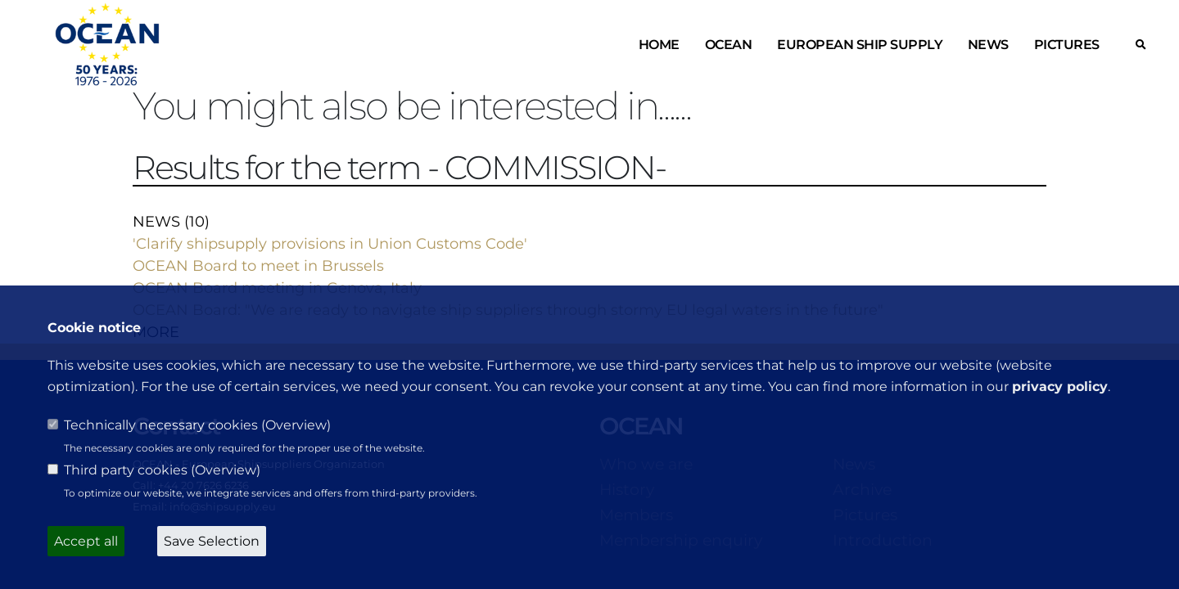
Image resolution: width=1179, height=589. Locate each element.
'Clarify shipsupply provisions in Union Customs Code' (330, 244)
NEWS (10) (171, 222)
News (988, 44)
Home (659, 44)
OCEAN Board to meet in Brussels (258, 266)
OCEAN (728, 44)
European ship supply (859, 44)
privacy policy (1060, 386)
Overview (296, 425)
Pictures (1067, 44)
